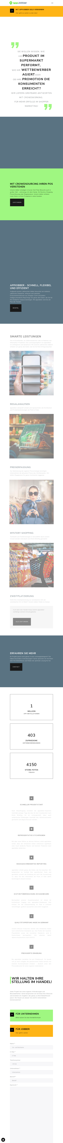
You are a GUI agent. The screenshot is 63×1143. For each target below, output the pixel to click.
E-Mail (12, 1052)
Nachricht (14, 1085)
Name (12, 1044)
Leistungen (17, 202)
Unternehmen (15, 1068)
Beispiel (16, 308)
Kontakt (16, 667)
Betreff (13, 1077)
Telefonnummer (15, 1060)
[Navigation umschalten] (53, 3)
